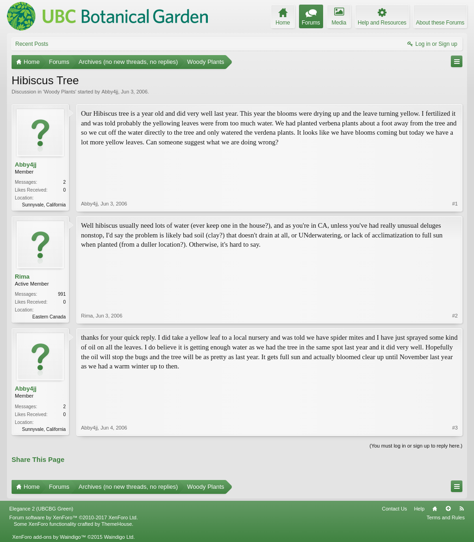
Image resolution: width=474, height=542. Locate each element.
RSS (461, 508)
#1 (455, 203)
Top (448, 508)
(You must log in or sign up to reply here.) (415, 446)
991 (62, 294)
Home (434, 508)
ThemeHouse (116, 524)
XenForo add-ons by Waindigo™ (49, 537)
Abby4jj (109, 91)
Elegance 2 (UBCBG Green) (41, 508)
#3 (455, 427)
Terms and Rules (445, 517)
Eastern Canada (49, 316)
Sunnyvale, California (44, 204)
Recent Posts (31, 44)
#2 (455, 315)
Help (419, 508)
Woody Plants (59, 91)
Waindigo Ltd (118, 537)
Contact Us (394, 508)
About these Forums (440, 22)
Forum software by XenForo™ (73, 517)
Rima (22, 276)
